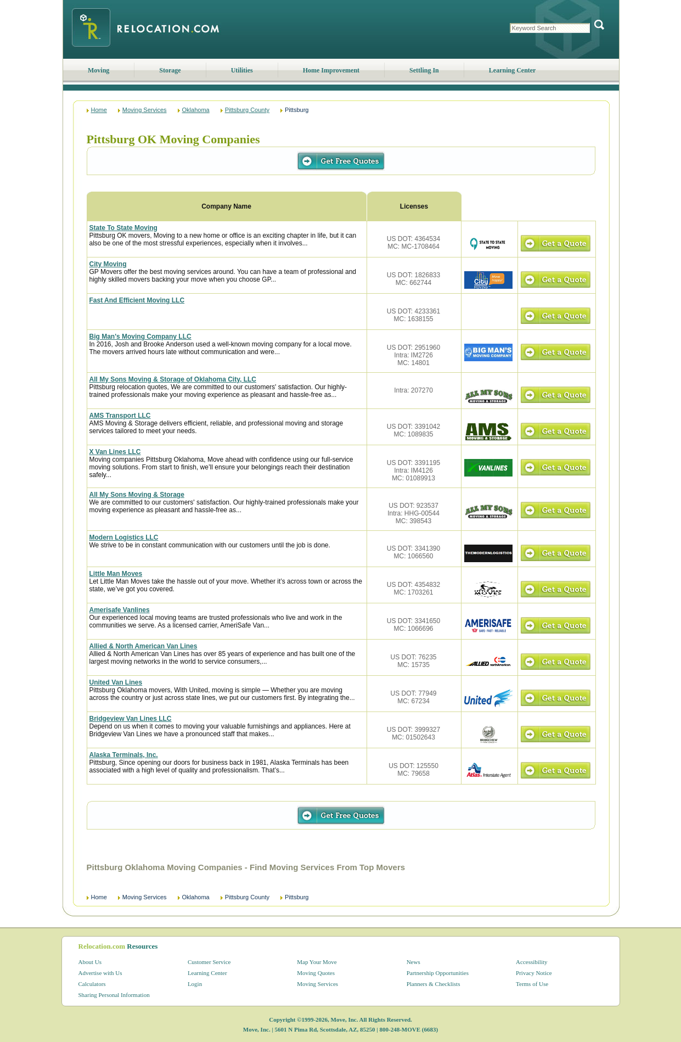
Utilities (242, 70)
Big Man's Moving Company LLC (140, 336)
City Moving (108, 264)
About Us (90, 962)
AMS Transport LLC (120, 415)
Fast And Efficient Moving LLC (137, 300)
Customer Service (209, 962)
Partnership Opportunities (438, 973)
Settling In (424, 70)
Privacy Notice (534, 973)
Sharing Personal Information (114, 994)
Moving (98, 70)
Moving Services (144, 110)
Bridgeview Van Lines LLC (130, 718)
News (413, 962)
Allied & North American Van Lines (143, 646)
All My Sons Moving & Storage (136, 494)
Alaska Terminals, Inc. (123, 755)
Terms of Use (532, 984)
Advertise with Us (100, 973)
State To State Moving (123, 228)
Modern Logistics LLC (124, 537)
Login (195, 984)
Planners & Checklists (433, 984)
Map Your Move (316, 962)
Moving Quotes (316, 973)
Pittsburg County (247, 110)
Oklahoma (196, 110)
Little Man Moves (116, 574)
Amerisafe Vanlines (119, 610)
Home (99, 110)
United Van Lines (116, 682)
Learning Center (512, 70)
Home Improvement (331, 70)
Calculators (92, 984)
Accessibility (531, 962)
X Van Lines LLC (115, 452)
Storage (170, 70)
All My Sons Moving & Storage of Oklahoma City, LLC (172, 379)
